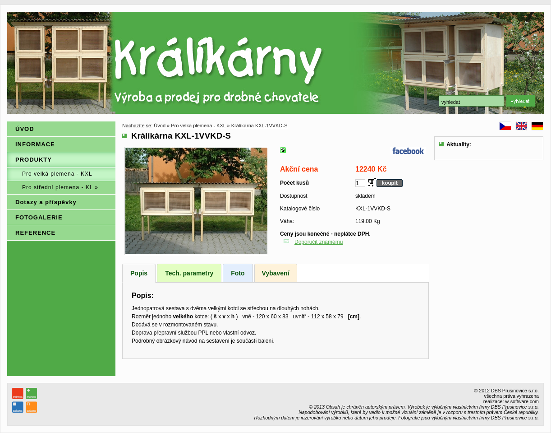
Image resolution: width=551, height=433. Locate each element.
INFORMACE (35, 144)
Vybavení (275, 273)
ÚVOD (24, 129)
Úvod (159, 125)
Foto (237, 273)
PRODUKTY (33, 159)
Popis (138, 273)
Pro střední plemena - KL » (60, 187)
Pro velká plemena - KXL (57, 174)
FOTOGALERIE (39, 217)
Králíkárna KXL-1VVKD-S (259, 125)
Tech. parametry (189, 273)
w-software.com (522, 401)
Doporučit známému (318, 242)
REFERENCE (35, 232)
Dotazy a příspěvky (46, 202)
